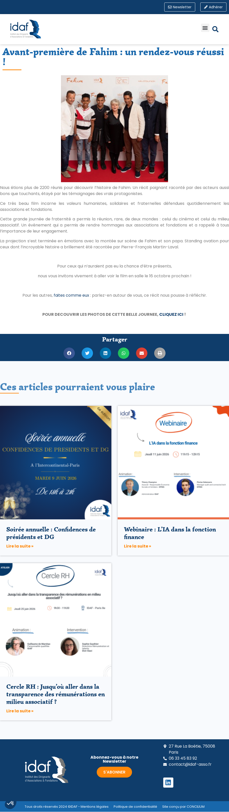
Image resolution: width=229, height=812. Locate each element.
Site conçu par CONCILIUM (183, 806)
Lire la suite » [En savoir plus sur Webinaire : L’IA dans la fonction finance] (137, 546)
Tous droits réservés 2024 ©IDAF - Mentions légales (67, 806)
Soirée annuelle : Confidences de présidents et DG (51, 533)
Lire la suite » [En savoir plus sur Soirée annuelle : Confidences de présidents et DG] (20, 546)
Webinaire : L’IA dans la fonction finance (170, 533)
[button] (205, 28)
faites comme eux (71, 295)
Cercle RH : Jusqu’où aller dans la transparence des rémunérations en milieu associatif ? (55, 694)
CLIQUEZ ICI (171, 315)
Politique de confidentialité (135, 806)
